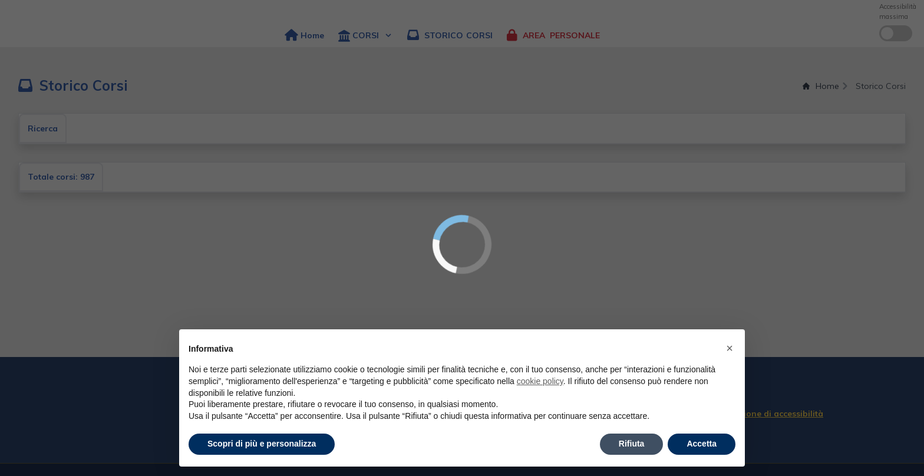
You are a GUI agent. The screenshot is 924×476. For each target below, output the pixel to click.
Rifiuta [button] (632, 443)
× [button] (729, 348)
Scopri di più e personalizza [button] (261, 443)
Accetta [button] (702, 443)
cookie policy (540, 381)
